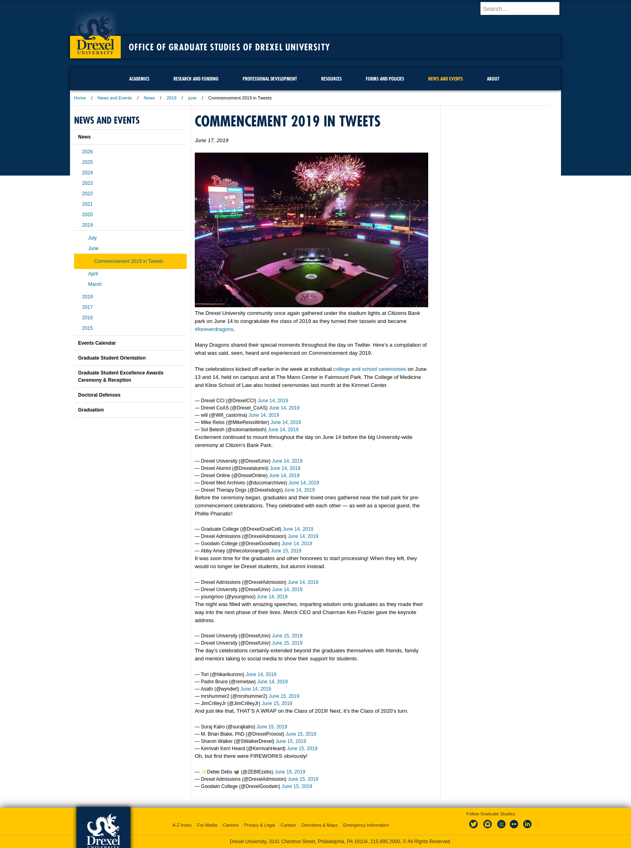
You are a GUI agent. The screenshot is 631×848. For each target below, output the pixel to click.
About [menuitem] (493, 79)
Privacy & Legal (259, 825)
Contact (288, 825)
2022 (87, 193)
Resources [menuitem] (331, 79)
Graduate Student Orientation (112, 358)
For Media (207, 825)
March (94, 284)
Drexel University (95, 32)
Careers (231, 825)
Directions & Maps (319, 825)
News (149, 97)
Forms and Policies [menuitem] (385, 79)
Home (80, 97)
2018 (87, 297)
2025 (87, 162)
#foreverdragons (214, 329)
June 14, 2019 (273, 400)
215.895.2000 (385, 841)
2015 (87, 328)
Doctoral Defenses (99, 395)
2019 (171, 97)
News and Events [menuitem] (445, 79)
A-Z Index (182, 825)
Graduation (91, 410)
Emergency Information (366, 825)
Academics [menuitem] (139, 79)
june (192, 97)
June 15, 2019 (286, 551)
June (93, 248)
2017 (87, 307)
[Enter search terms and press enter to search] (524, 8)
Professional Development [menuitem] (270, 79)
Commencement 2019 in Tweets (128, 261)
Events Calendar (97, 343)
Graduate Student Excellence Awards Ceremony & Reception (120, 376)
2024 (87, 173)
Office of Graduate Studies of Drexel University (229, 47)
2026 (87, 152)
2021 (87, 204)
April (93, 274)
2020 (87, 214)
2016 (87, 318)
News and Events (115, 97)
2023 (87, 183)
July (92, 238)
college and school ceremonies (369, 369)
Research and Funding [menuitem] (196, 79)
